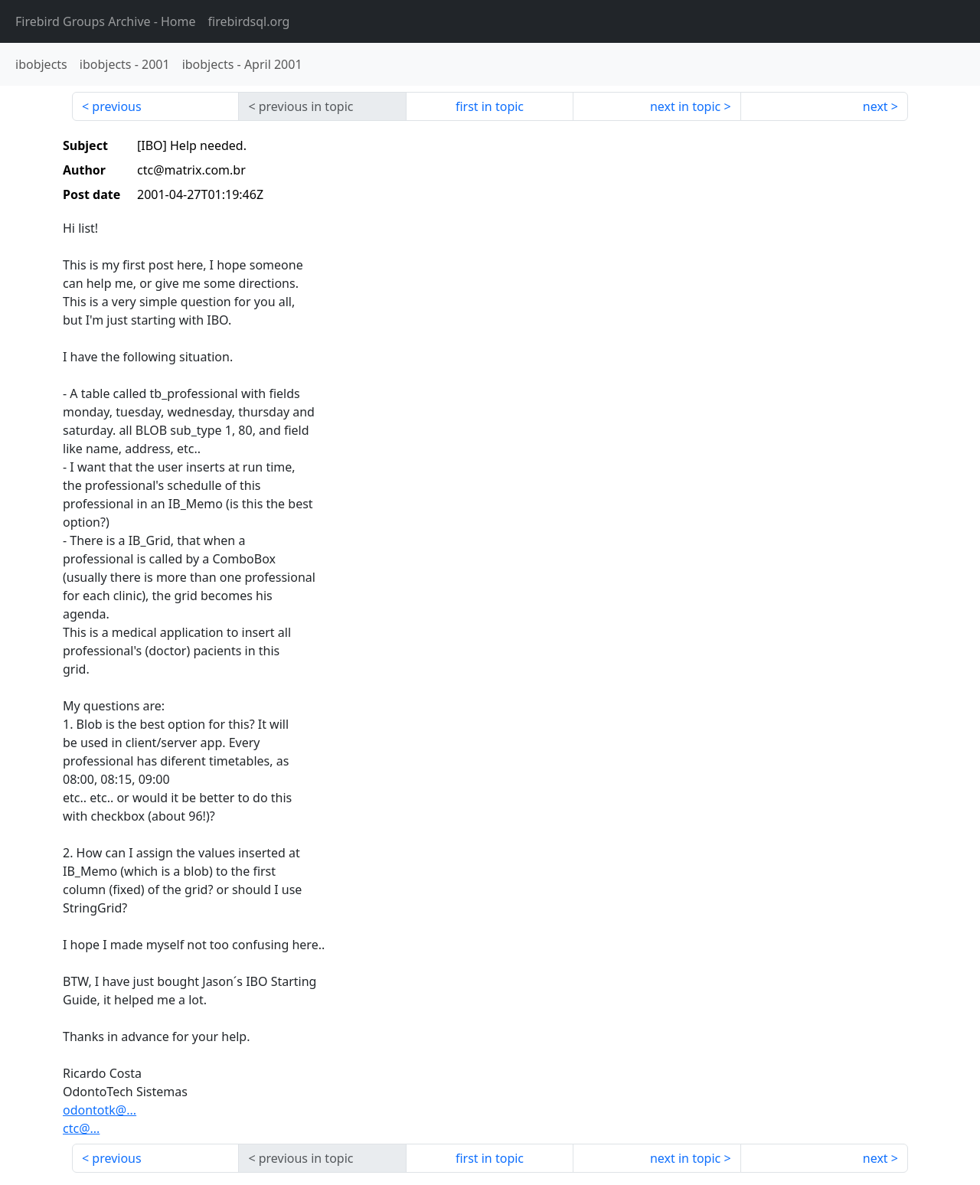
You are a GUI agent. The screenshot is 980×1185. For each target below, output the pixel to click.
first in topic (490, 106)
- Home (105, 21)
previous (116, 106)
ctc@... (81, 1128)
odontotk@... (99, 1110)
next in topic (685, 106)
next (875, 106)
